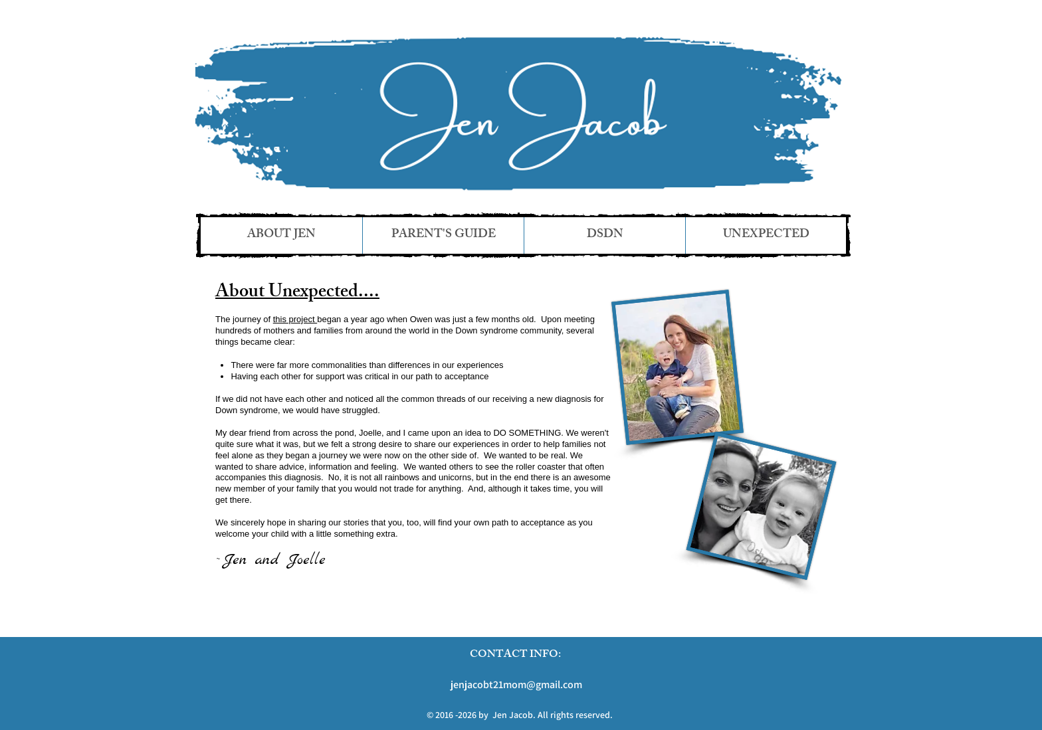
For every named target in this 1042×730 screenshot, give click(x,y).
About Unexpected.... (297, 293)
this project (295, 319)
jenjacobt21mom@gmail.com (516, 684)
